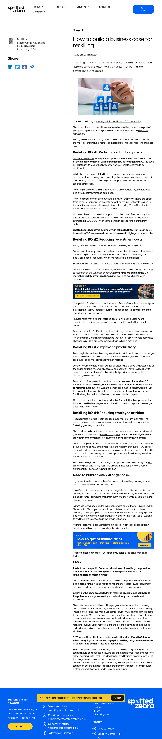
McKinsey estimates (83, 158)
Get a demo (143, 9)
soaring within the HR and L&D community (118, 121)
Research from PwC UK (85, 331)
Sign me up (20, 726)
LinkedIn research (98, 337)
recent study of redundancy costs (91, 217)
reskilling (138, 142)
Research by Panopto (84, 381)
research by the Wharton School (93, 272)
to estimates (91, 406)
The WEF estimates (139, 205)
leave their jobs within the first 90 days (129, 446)
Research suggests (110, 434)
